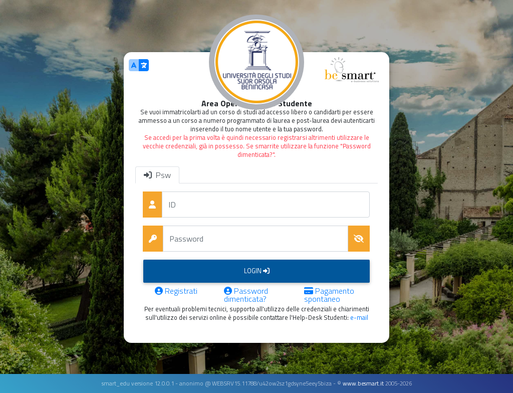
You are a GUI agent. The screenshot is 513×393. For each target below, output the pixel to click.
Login (257, 271)
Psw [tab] (157, 175)
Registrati (176, 292)
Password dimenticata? (246, 295)
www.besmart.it (363, 383)
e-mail (359, 317)
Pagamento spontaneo (329, 295)
